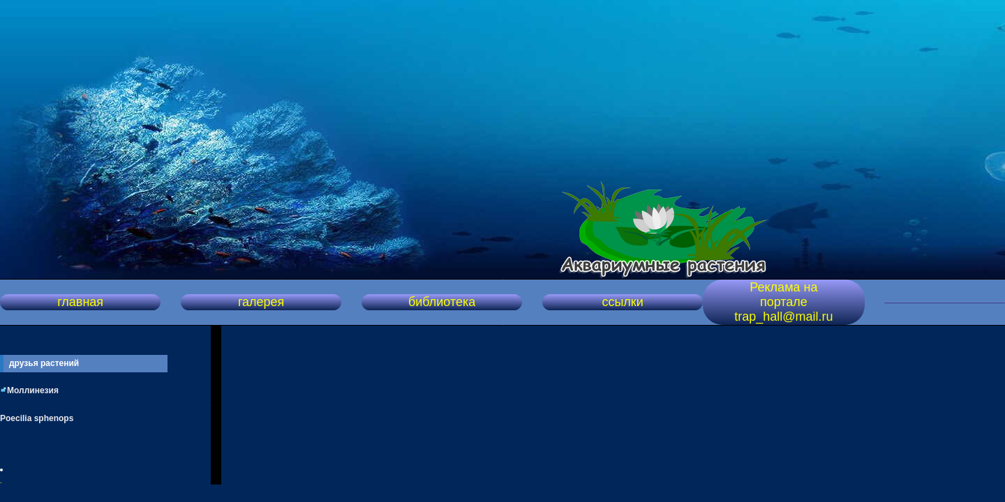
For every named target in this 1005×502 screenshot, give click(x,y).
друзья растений (44, 363)
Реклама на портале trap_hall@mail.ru (783, 302)
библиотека (441, 302)
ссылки (622, 302)
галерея (261, 302)
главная (80, 302)
